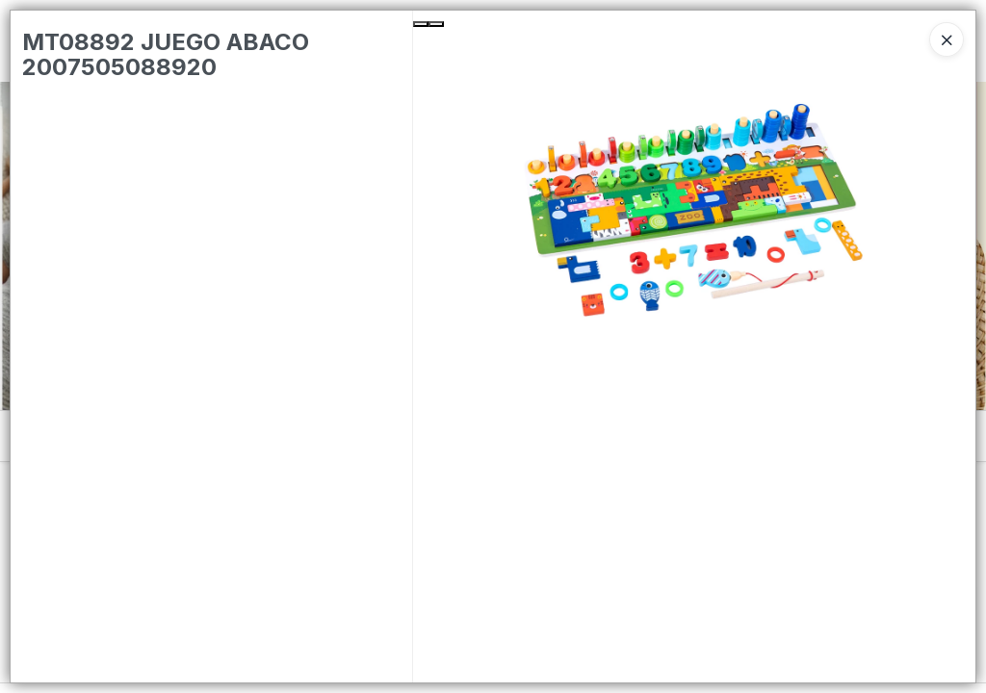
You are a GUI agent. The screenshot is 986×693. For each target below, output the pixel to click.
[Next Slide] (436, 24)
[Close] (946, 39)
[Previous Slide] (420, 24)
